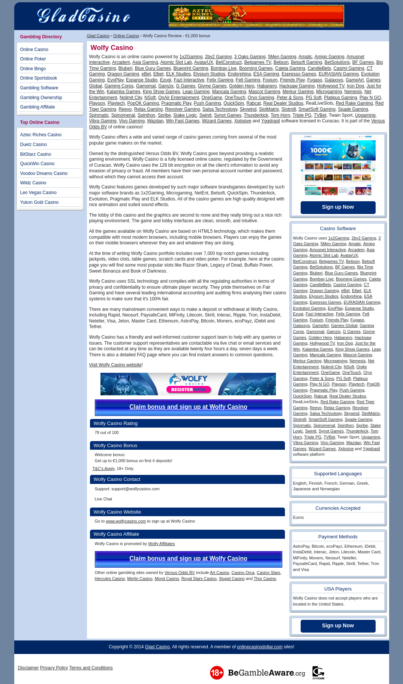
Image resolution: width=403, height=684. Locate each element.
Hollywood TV (331, 86)
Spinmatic (99, 115)
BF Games (363, 62)
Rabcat (254, 103)
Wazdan (155, 121)
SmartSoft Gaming (317, 109)
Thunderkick (256, 115)
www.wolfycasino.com (126, 521)
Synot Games (227, 115)
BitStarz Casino (35, 154)
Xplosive (242, 121)
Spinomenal (123, 115)
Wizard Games (217, 121)
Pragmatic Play (176, 103)
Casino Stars (268, 572)
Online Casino (126, 35)
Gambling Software (39, 87)
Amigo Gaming (329, 56)
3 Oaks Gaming (249, 56)
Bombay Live (224, 68)
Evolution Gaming (309, 308)
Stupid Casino (232, 578)
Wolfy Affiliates (161, 543)
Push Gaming (207, 103)
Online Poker (33, 59)
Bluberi (125, 68)
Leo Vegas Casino (38, 192)
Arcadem (121, 62)
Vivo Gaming (131, 121)
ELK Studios (178, 74)
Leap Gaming (196, 91)
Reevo (125, 109)
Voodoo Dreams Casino (44, 173)
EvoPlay (115, 80)
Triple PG (302, 115)
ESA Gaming (266, 74)
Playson (97, 103)
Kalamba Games (123, 91)
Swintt (205, 115)
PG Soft (314, 97)
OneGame (211, 97)
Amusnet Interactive (328, 249)
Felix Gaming (220, 80)
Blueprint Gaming (191, 68)
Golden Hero (242, 86)
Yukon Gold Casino (39, 202)
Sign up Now (338, 207)
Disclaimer (28, 667)
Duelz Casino (33, 144)
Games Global (344, 325)
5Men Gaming (282, 56)
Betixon (281, 62)
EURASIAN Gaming (339, 74)
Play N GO (370, 97)
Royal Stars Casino (199, 578)
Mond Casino (167, 578)
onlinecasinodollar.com (259, 646)
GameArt (355, 80)
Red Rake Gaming (354, 103)
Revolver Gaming (182, 109)
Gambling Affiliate (37, 107)
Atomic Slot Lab (176, 62)
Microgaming (329, 91)
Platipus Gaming (340, 97)
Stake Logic (185, 115)
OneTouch (235, 97)
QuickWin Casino (37, 163)
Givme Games (212, 86)
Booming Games (256, 68)
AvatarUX (203, 62)
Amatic (305, 56)
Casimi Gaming (348, 68)
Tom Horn (280, 115)
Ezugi (165, 80)
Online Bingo (33, 68)
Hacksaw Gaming (297, 86)
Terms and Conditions (91, 667)
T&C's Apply (104, 468)
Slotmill (289, 109)
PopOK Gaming (143, 103)
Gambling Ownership (41, 97)
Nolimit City (131, 97)
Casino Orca (243, 572)
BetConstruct (229, 62)
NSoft (150, 97)
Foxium (270, 80)
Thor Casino (265, 578)
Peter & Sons (290, 97)
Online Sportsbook (38, 78)
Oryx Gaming (261, 97)
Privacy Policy (54, 667)
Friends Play (292, 80)
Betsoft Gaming (306, 62)
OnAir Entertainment (178, 97)
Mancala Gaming (229, 91)
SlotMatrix (269, 109)
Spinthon (146, 115)
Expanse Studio (141, 80)
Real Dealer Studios (283, 103)
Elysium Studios (209, 74)
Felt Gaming (248, 80)
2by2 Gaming (218, 56)
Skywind (248, 109)
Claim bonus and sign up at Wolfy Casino (188, 407)
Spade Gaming (353, 109)
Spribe (164, 115)
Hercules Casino (110, 578)
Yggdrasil (270, 121)
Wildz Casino (33, 182)
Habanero (267, 86)
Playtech (116, 103)
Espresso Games (299, 74)
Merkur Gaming (298, 91)
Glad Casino (98, 35)
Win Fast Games (182, 121)
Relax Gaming (148, 109)
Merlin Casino (139, 578)
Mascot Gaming (264, 91)
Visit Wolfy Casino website (115, 365)
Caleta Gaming (290, 68)
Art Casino (219, 572)
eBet (146, 74)
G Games (185, 86)
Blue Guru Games (153, 68)
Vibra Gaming (103, 121)
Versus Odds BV (180, 572)
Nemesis (353, 91)
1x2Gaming (191, 56)
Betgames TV (257, 62)
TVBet (320, 115)
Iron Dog (355, 86)
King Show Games (161, 91)
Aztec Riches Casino (41, 134)
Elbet (158, 74)
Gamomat (146, 86)
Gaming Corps (119, 86)
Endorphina (239, 74)
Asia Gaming (145, 62)
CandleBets (319, 68)
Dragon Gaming (123, 74)
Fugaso (314, 80)
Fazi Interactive (189, 80)
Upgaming (365, 115)
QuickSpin (233, 103)
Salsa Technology (219, 109)
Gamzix (166, 86)
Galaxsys (334, 80)
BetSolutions (337, 62)
